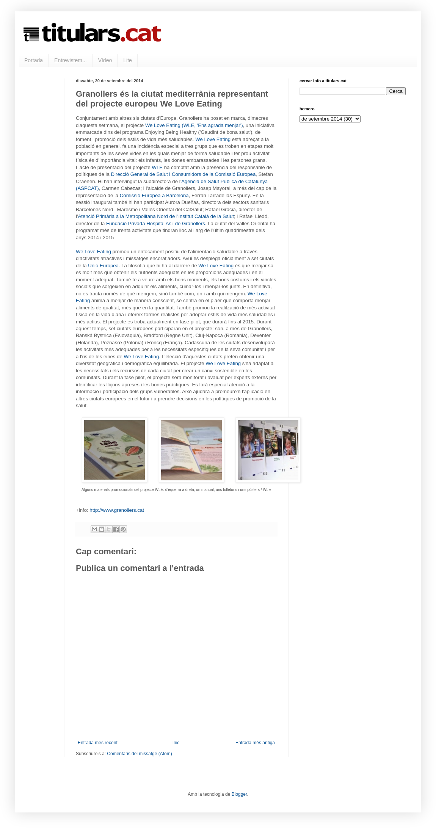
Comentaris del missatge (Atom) (139, 753)
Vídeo (105, 60)
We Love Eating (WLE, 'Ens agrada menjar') (194, 125)
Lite (127, 60)
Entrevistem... (70, 60)
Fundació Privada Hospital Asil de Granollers (155, 223)
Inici (176, 742)
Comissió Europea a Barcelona (154, 195)
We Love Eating (213, 139)
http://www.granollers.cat (116, 510)
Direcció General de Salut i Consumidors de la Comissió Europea (183, 174)
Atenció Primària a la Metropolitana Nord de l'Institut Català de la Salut (156, 216)
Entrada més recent (98, 742)
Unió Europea (103, 265)
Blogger (239, 794)
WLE (157, 167)
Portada (33, 60)
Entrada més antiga (255, 742)
